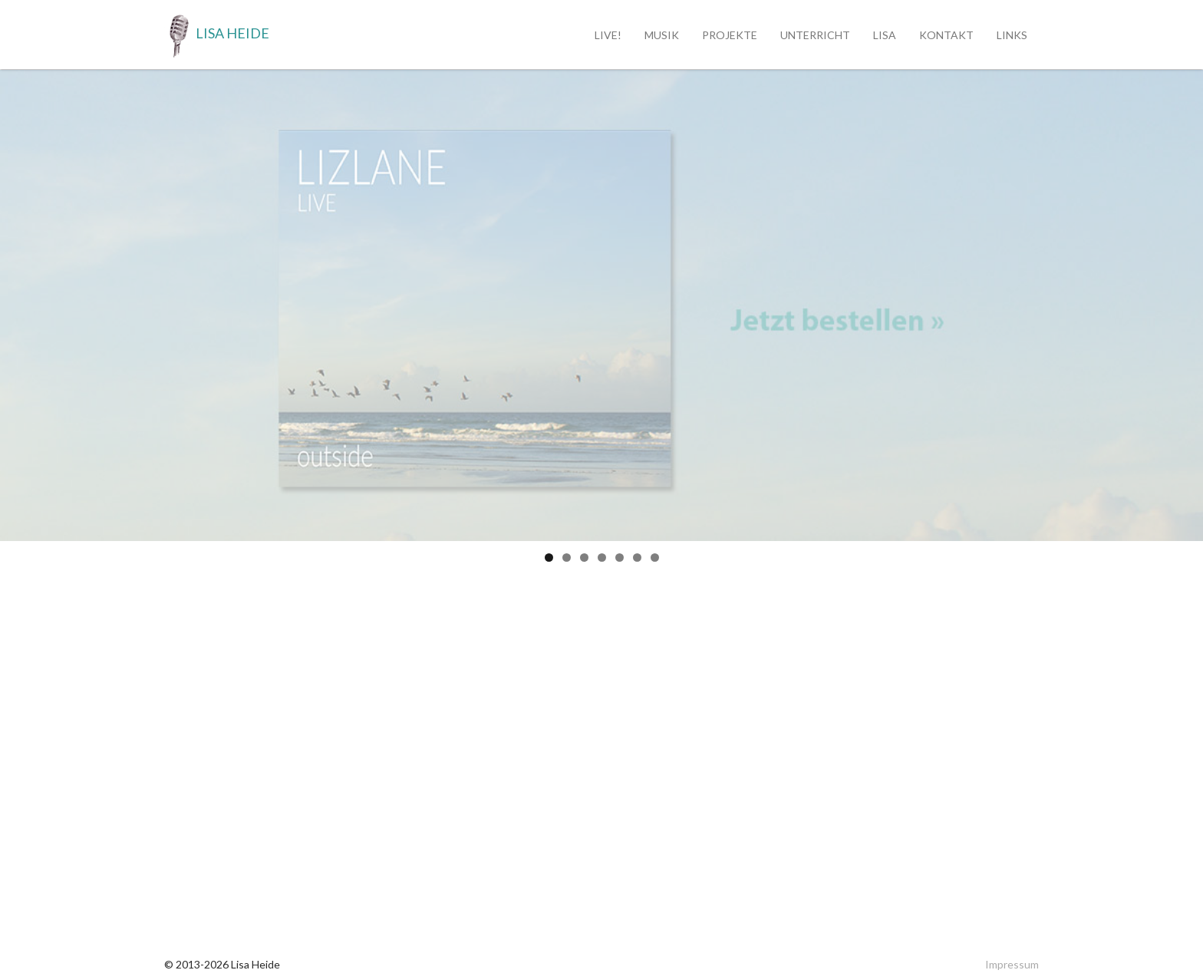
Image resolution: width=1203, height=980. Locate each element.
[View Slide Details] (601, 305)
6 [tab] (637, 557)
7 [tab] (655, 557)
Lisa (884, 34)
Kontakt (946, 34)
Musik (661, 34)
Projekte (729, 34)
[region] (601, 305)
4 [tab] (602, 557)
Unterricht (815, 34)
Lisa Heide (216, 35)
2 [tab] (566, 557)
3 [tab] (584, 557)
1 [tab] (549, 557)
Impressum (1012, 964)
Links (1012, 34)
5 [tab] (619, 557)
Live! (608, 34)
